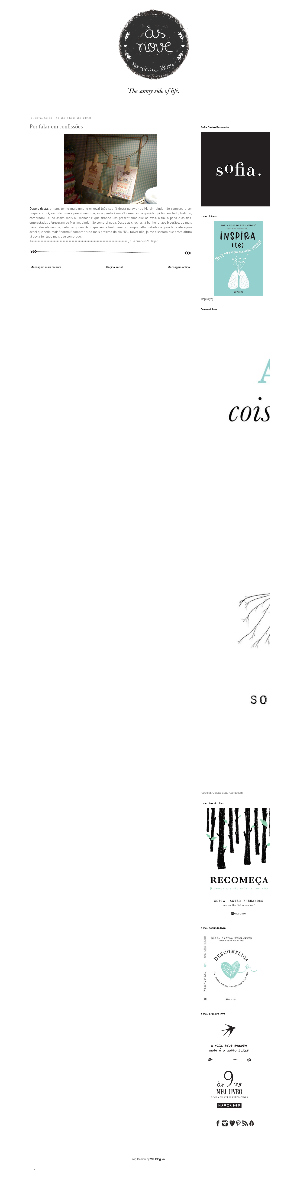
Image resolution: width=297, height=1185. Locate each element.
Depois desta (38, 208)
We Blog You (158, 1159)
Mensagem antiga (179, 267)
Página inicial (114, 267)
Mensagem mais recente (46, 267)
